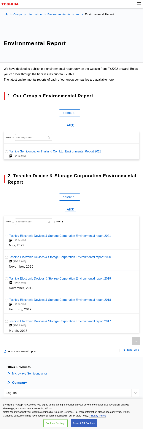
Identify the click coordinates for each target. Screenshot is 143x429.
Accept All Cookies (84, 423)
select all (69, 112)
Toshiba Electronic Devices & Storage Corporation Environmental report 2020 (60, 257)
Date (58, 221)
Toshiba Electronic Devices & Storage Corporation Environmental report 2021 (60, 235)
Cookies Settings (55, 423)
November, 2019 (21, 288)
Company (19, 382)
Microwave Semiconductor (29, 373)
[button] (139, 4)
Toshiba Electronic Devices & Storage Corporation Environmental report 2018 (60, 299)
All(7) (70, 209)
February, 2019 (20, 309)
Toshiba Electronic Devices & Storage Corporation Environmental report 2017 (60, 321)
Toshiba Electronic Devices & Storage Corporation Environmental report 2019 (60, 278)
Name (8, 137)
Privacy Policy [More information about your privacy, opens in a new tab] (98, 415)
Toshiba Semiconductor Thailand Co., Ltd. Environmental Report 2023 (55, 151)
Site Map (133, 350)
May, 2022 (16, 245)
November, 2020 (21, 266)
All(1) (70, 125)
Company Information (27, 14)
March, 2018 (18, 330)
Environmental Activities (63, 14)
